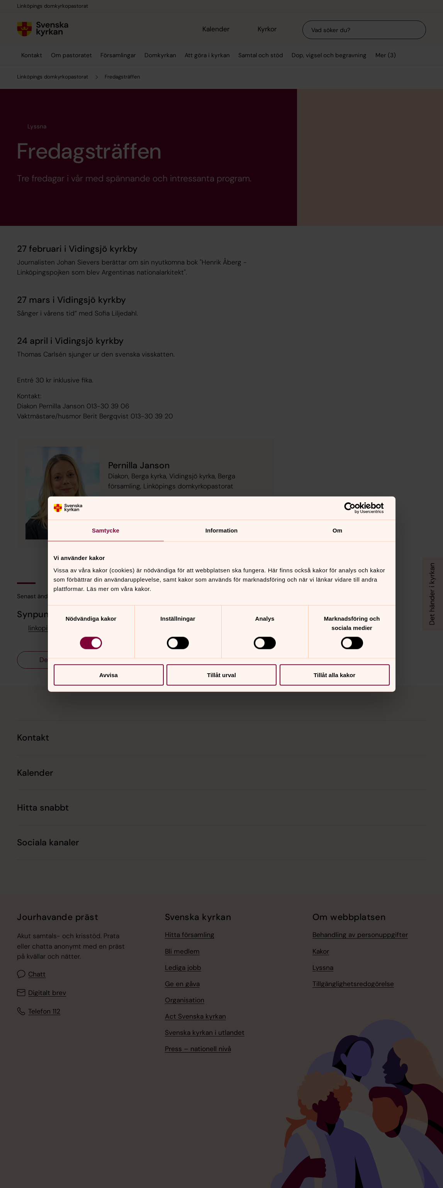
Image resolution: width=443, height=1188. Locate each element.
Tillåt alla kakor (334, 674)
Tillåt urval (221, 674)
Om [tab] (337, 530)
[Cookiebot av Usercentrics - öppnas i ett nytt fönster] (356, 508)
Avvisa (108, 674)
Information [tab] (221, 530)
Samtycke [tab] (105, 530)
